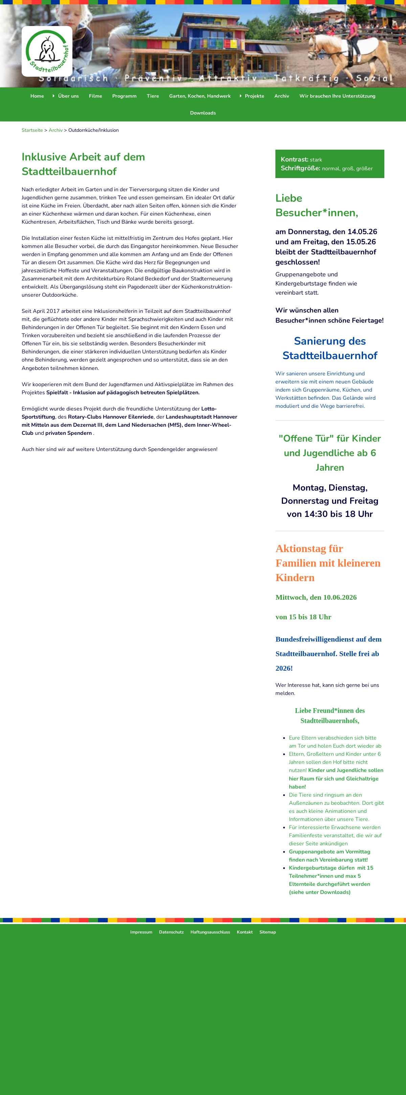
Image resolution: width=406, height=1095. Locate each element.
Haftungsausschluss (210, 932)
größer (364, 168)
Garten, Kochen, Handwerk (200, 96)
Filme (95, 96)
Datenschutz (171, 932)
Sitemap (268, 932)
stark (316, 160)
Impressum (141, 932)
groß (348, 168)
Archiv (281, 96)
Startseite (32, 130)
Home (37, 96)
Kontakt (245, 932)
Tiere (153, 96)
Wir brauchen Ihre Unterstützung (337, 96)
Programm (124, 96)
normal (330, 168)
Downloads (203, 112)
